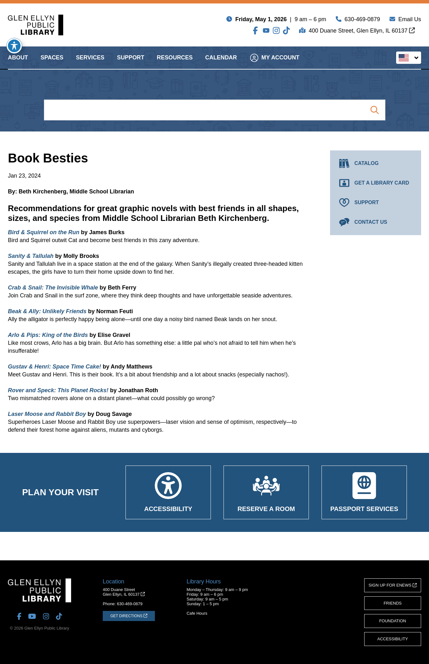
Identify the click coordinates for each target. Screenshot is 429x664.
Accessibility (392, 639)
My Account (274, 63)
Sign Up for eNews (393, 585)
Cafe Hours (197, 613)
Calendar (221, 63)
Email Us (409, 20)
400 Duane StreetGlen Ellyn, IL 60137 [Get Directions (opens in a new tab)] (124, 592)
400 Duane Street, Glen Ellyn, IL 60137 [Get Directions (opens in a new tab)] (362, 32)
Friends (392, 603)
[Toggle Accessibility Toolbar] (14, 45)
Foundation (392, 620)
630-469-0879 (362, 20)
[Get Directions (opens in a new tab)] (129, 616)
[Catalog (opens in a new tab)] (375, 163)
